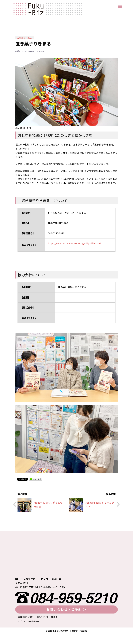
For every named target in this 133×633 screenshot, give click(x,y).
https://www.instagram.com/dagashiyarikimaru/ (74, 243)
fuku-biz (41, 51)
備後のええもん (24, 37)
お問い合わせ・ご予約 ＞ (66, 608)
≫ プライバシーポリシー (27, 620)
